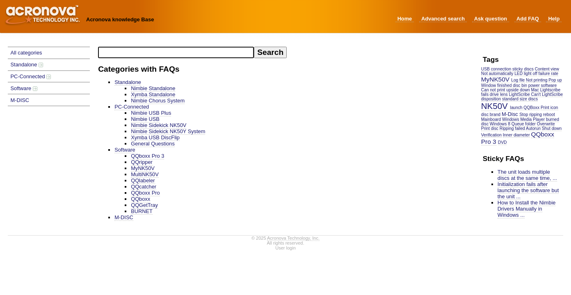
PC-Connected (31, 76)
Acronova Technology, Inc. (293, 238)
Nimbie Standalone (153, 88)
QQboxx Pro (145, 193)
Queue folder (524, 124)
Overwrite (546, 124)
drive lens (499, 94)
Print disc (489, 128)
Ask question (490, 19)
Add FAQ (527, 19)
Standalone (27, 64)
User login (285, 247)
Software (24, 88)
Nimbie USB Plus (151, 113)
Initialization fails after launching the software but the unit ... (528, 190)
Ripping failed (512, 128)
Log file (518, 80)
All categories (26, 53)
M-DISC (20, 100)
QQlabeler (143, 180)
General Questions (153, 144)
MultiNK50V (145, 174)
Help (554, 19)
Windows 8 (500, 124)
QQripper (142, 162)
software (549, 85)
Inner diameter (516, 135)
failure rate (548, 73)
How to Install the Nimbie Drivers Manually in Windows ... (527, 209)
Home (404, 19)
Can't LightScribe (547, 94)
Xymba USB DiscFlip (155, 137)
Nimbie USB (145, 119)
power (534, 85)
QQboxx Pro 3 (147, 156)
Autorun (533, 128)
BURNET (142, 211)
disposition (491, 99)
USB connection (496, 69)
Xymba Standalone (153, 94)
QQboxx (140, 199)
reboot (549, 114)
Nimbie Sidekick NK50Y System (168, 131)
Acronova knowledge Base (120, 19)
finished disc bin (512, 85)
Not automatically (497, 73)
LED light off (525, 73)
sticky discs (523, 69)
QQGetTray (144, 205)
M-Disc (510, 114)
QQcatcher (143, 187)
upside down (518, 90)
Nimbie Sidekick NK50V (158, 125)
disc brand (490, 114)
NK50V (494, 106)
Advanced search (443, 19)
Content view (547, 69)
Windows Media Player (523, 119)
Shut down (552, 128)
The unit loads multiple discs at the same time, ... (527, 175)
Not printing (536, 80)
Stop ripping (530, 114)
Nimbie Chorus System (158, 101)
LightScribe (519, 94)
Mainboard (491, 119)
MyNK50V (495, 79)
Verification (491, 135)
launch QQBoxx (524, 107)
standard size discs (520, 99)
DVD (502, 142)
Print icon (549, 107)
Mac (535, 90)
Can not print (493, 90)
